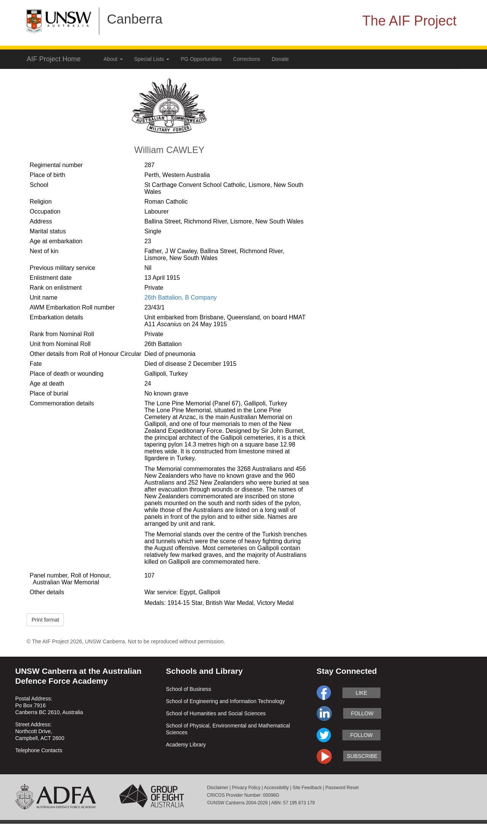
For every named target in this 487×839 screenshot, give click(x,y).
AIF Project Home (54, 59)
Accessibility (276, 787)
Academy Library (186, 745)
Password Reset (341, 787)
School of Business (188, 689)
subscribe (362, 756)
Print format (45, 620)
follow (362, 713)
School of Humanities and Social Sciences (216, 713)
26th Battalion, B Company (180, 297)
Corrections (246, 59)
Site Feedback (307, 787)
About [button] (113, 59)
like (361, 693)
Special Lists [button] (151, 59)
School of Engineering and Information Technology (225, 701)
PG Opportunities (201, 59)
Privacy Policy (246, 787)
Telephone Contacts (38, 750)
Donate (280, 59)
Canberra (134, 18)
